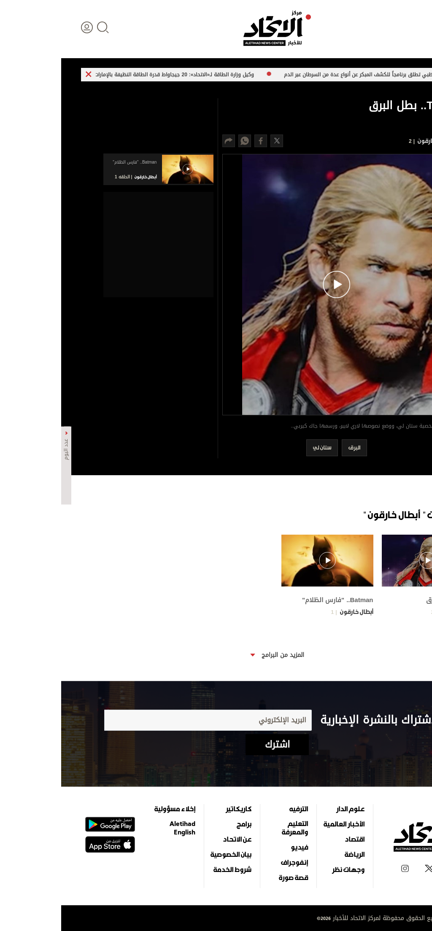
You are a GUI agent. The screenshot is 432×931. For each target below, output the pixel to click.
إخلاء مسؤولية (113, 809)
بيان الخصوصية (169, 854)
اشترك (216, 744)
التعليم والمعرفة (234, 827)
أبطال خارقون (372, 141)
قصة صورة (232, 877)
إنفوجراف (233, 862)
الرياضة (293, 854)
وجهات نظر (287, 869)
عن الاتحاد (176, 839)
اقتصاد (293, 839)
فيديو (238, 847)
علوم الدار (289, 809)
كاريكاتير (177, 809)
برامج (183, 824)
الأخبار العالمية (282, 824)
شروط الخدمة (171, 869)
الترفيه (237, 809)
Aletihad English (121, 827)
